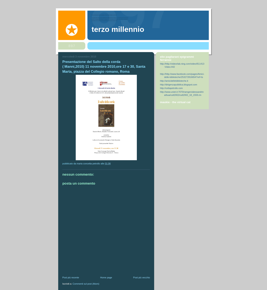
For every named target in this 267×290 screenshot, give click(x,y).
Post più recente (70, 277)
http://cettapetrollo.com (171, 88)
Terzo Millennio (118, 29)
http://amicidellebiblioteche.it (174, 81)
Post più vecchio (141, 277)
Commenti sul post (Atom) (86, 283)
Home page (106, 277)
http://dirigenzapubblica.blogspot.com (178, 84)
